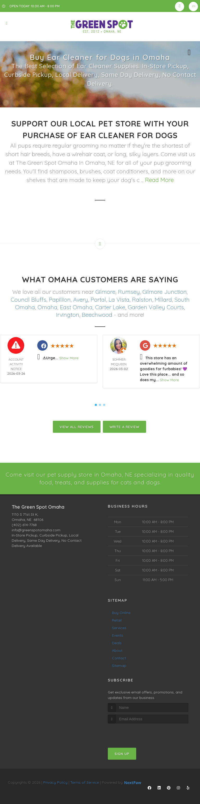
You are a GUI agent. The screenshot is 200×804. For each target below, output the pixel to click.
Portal (98, 299)
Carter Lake (110, 306)
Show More (68, 357)
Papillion (60, 299)
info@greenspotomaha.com (36, 529)
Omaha (47, 306)
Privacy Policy (55, 782)
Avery (80, 299)
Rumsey (129, 291)
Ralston (142, 299)
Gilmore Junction (164, 291)
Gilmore (105, 291)
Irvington (67, 314)
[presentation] (135, 733)
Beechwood (97, 314)
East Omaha (76, 306)
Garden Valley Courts (156, 306)
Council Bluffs (28, 299)
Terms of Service (84, 782)
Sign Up (122, 753)
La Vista (119, 299)
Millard (163, 299)
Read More (159, 180)
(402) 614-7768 (24, 524)
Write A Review (124, 426)
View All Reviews (77, 426)
